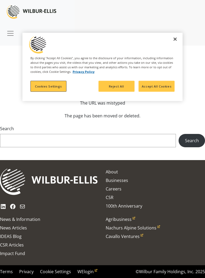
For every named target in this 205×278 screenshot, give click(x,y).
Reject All (116, 86)
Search (7, 129)
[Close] (175, 39)
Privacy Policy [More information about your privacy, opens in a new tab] (83, 72)
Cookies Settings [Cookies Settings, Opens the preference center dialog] (48, 86)
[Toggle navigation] (10, 30)
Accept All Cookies (156, 86)
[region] (102, 67)
